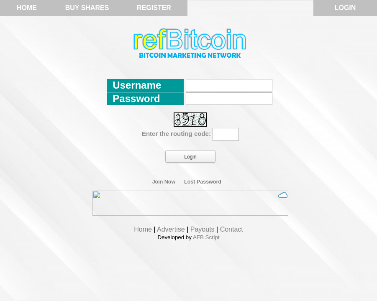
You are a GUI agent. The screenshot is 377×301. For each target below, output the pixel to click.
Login (345, 7)
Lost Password (202, 182)
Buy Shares (87, 7)
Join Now (164, 182)
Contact (231, 229)
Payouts (202, 229)
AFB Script (206, 237)
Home (27, 7)
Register (154, 7)
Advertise (171, 229)
